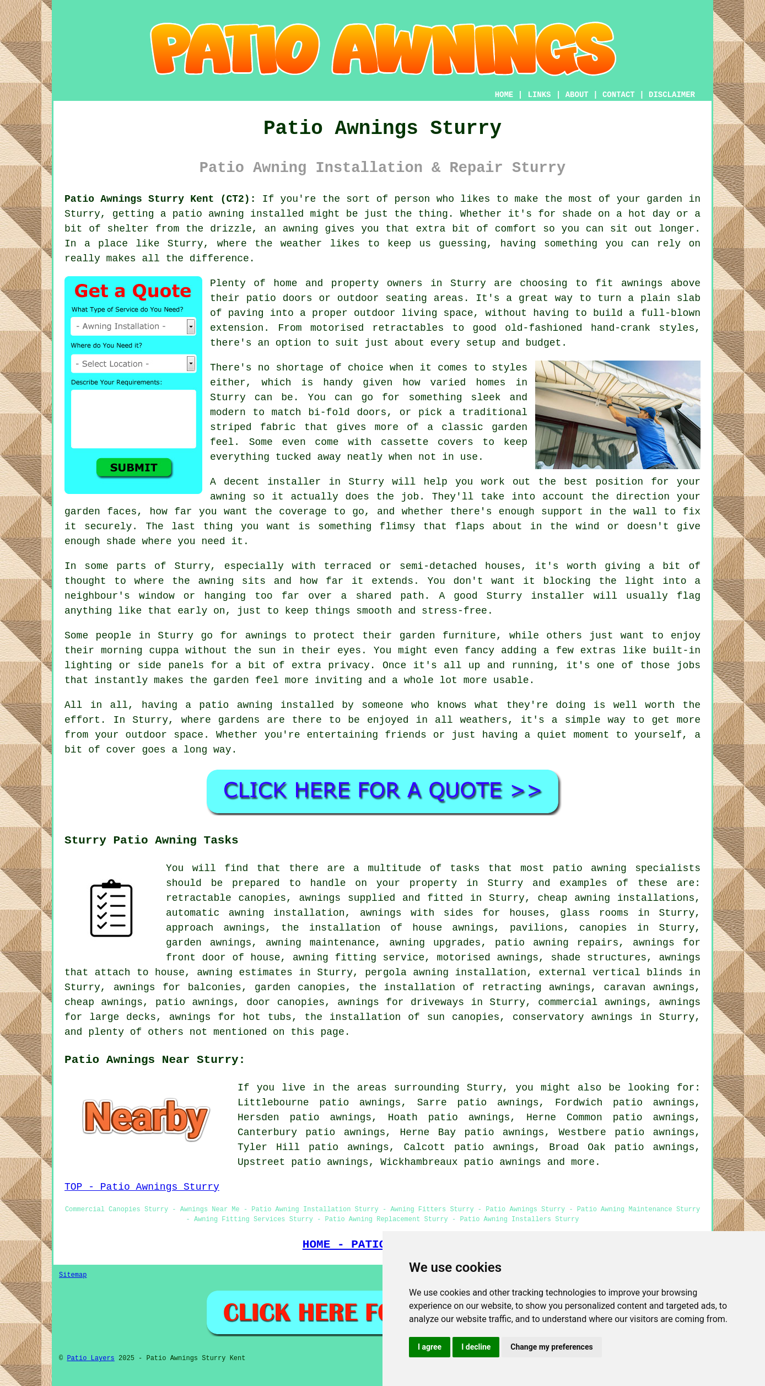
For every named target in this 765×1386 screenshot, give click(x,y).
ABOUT (577, 94)
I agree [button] (429, 1346)
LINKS (539, 94)
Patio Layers (90, 1358)
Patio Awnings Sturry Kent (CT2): (160, 199)
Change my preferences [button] (551, 1346)
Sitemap (73, 1275)
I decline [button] (476, 1346)
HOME (504, 94)
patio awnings (502, 1162)
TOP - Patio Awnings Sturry (141, 1186)
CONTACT (618, 94)
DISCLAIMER (672, 94)
